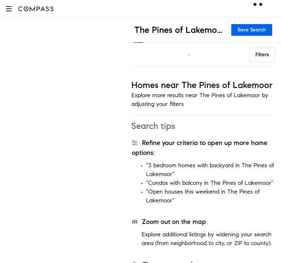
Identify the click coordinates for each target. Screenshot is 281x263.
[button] (9, 8)
